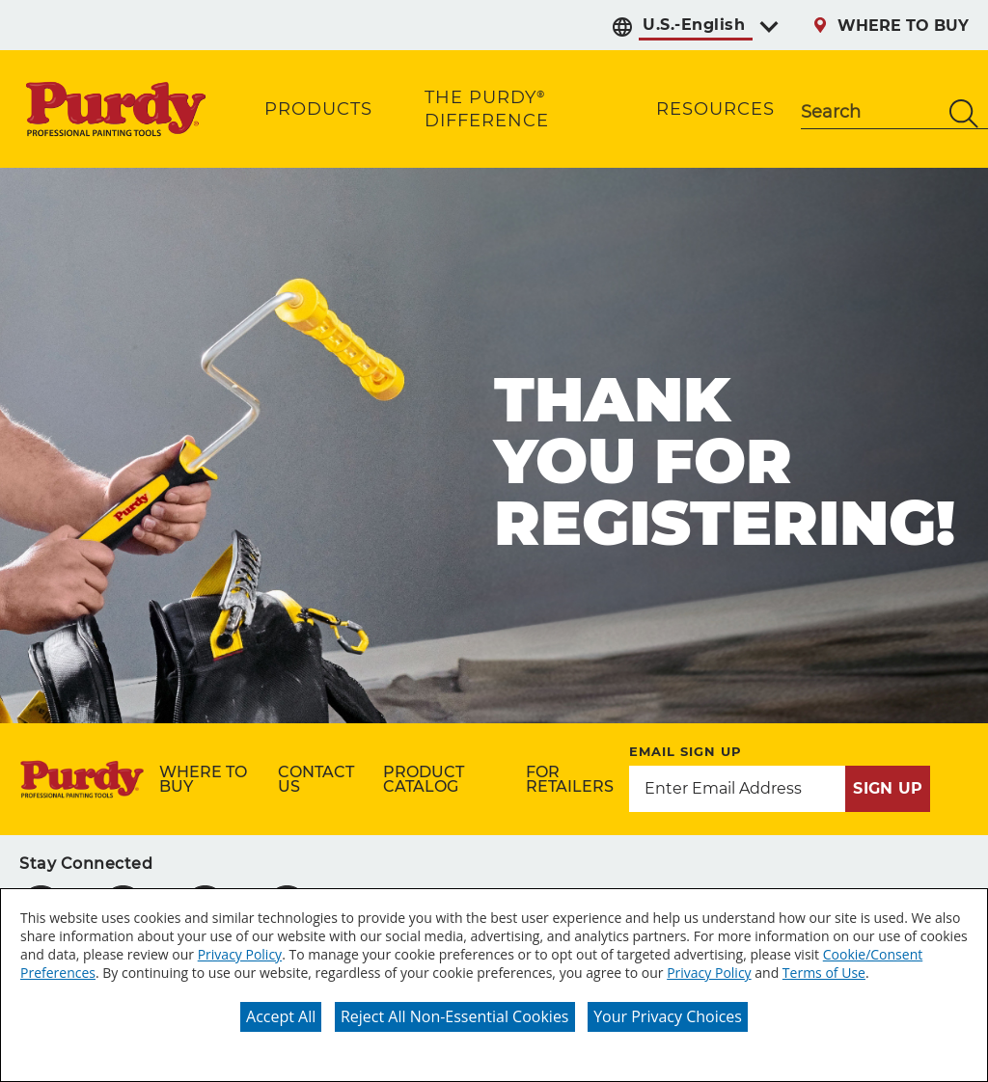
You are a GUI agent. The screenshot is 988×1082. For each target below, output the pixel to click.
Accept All (281, 1016)
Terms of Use (823, 972)
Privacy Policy (240, 954)
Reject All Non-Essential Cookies (455, 1016)
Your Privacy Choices (667, 1016)
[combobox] (870, 114)
